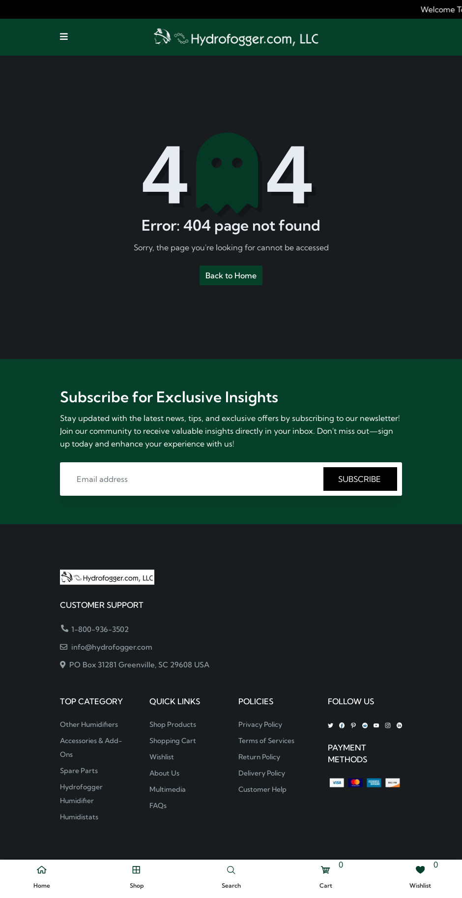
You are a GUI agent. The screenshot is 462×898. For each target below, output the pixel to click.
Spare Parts (79, 770)
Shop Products (172, 724)
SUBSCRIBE (360, 479)
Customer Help (262, 789)
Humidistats (79, 816)
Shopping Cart (172, 740)
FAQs (158, 805)
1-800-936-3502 (95, 629)
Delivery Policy (261, 773)
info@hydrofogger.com (106, 647)
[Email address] (193, 479)
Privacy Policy (260, 724)
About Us (164, 773)
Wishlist (161, 756)
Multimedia (167, 789)
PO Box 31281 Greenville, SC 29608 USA (134, 664)
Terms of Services (266, 740)
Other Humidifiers (89, 724)
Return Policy (259, 756)
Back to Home (231, 275)
